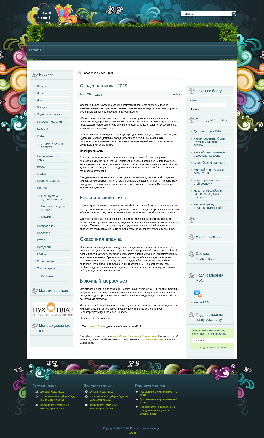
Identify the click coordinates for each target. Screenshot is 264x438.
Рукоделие (44, 247)
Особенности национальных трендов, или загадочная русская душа (157, 410)
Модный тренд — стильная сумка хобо (208, 206)
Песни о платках (48, 180)
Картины (47, 276)
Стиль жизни (134, 336)
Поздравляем (46, 226)
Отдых (41, 173)
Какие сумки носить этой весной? (207, 182)
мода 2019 (96, 326)
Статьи (123, 336)
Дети (40, 93)
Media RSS (201, 302)
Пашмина (47, 216)
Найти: (193, 100)
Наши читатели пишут (47, 158)
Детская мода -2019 (207, 131)
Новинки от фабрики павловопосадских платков (208, 194)
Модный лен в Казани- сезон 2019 (209, 171)
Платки (42, 187)
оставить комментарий (151, 339)
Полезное (43, 233)
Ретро (41, 240)
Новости (42, 166)
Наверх (131, 433)
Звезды (42, 107)
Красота (42, 128)
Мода (115, 336)
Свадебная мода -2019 (209, 162)
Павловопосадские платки (54, 208)
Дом (40, 100)
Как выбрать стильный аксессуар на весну (209, 154)
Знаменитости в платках (52, 145)
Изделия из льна (48, 114)
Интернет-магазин (49, 121)
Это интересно (149, 336)
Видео (41, 86)
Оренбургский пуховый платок (52, 197)
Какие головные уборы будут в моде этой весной (209, 142)
